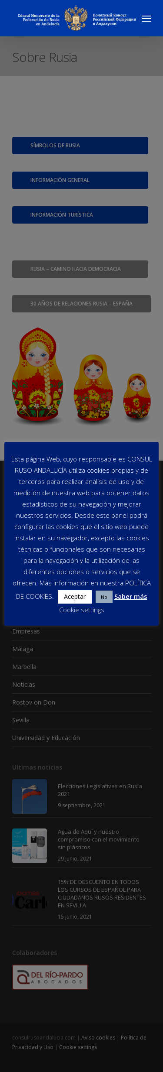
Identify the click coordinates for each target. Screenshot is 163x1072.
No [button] (104, 597)
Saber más (130, 596)
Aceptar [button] (75, 596)
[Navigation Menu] (146, 18)
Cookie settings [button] (81, 609)
